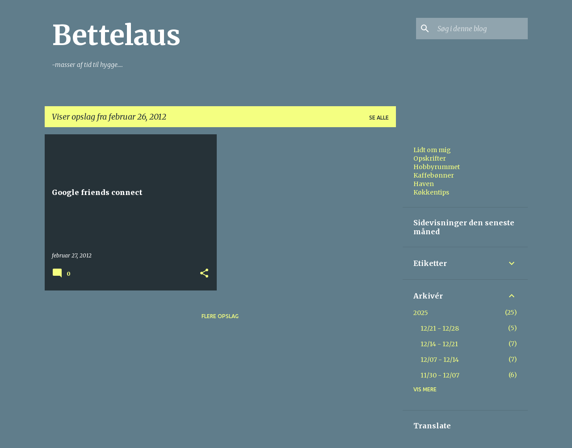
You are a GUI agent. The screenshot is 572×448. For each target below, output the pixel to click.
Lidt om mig (432, 150)
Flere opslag (220, 316)
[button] (204, 274)
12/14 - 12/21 (439, 344)
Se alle (379, 117)
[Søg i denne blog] (481, 28)
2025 (420, 313)
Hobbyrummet (436, 167)
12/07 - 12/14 (440, 360)
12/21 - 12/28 (440, 328)
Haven (423, 184)
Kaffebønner (433, 175)
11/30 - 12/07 (440, 375)
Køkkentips (431, 192)
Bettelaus (116, 35)
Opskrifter (429, 158)
